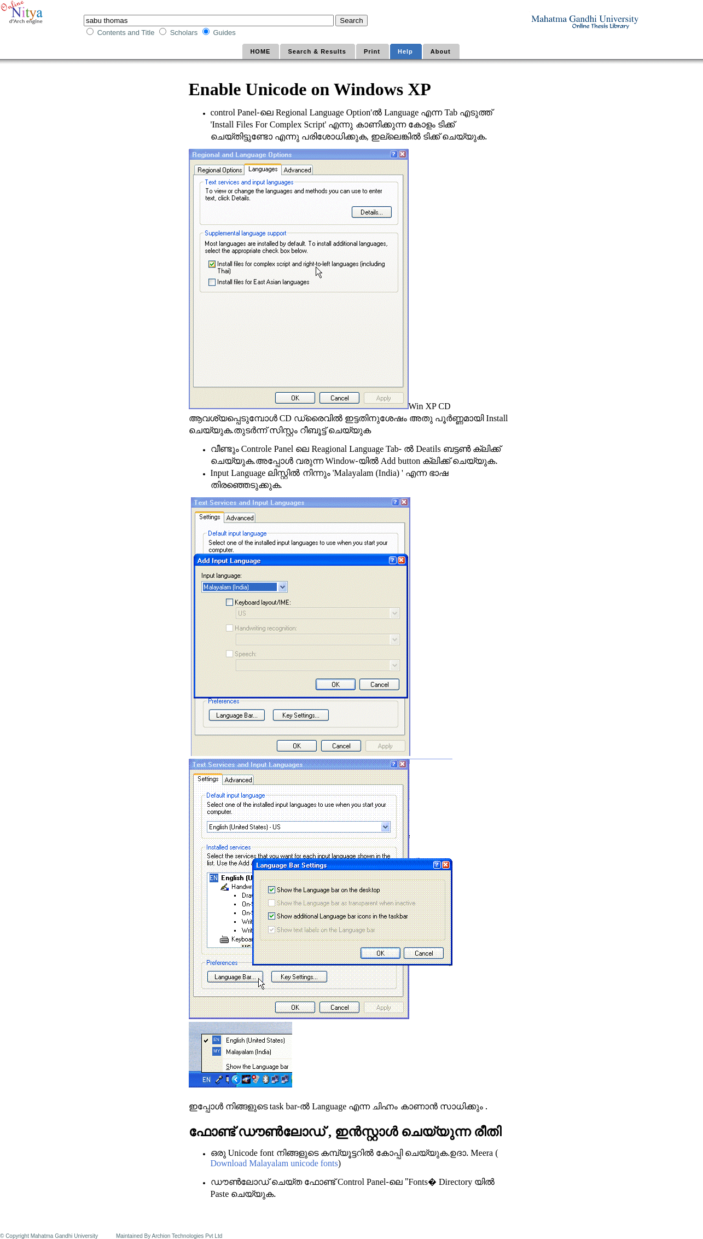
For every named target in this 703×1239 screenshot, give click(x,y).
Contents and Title (126, 32)
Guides (225, 32)
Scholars (185, 32)
